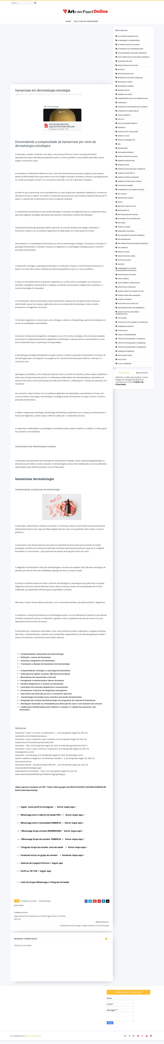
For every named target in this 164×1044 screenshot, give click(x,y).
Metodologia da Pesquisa (127, 215)
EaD (118, 144)
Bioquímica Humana (125, 86)
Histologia (121, 194)
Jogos (119, 202)
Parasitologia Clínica (125, 256)
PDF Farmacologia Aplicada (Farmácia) (132, 243)
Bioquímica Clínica (124, 82)
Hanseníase (63, 95)
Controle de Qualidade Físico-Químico (132, 107)
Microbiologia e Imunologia (128, 219)
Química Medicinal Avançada (128, 295)
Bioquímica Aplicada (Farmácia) (129, 78)
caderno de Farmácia (125, 351)
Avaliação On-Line (124, 61)
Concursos (121, 103)
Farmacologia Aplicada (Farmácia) (130, 169)
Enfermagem (122, 148)
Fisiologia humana (124, 185)
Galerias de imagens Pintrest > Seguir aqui (43, 872)
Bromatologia (123, 90)
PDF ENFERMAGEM (123, 239)
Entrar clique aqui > (54, 824)
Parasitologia (122, 252)
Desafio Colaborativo (125, 140)
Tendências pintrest (125, 326)
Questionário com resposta (128, 283)
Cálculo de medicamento (126, 123)
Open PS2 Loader (123, 227)
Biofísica (120, 69)
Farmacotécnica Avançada (127, 177)
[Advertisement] (59, 55)
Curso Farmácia (123, 115)
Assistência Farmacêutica (127, 36)
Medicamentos (122, 210)
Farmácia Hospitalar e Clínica (129, 181)
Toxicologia (122, 330)
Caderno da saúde (26, 95)
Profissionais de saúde (126, 275)
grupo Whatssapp (124, 355)
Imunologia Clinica (124, 198)
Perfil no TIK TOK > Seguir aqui (37, 880)
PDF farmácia (122, 248)
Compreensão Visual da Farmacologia (132, 98)
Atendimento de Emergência (128, 40)
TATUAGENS (121, 318)
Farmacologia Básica (125, 173)
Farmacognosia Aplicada (127, 157)
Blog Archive (141, 373)
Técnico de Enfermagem (126, 335)
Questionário (122, 279)
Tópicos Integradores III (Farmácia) (131, 347)
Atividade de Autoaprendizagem (129, 49)
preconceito (78, 95)
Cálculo (120, 119)
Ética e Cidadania (123, 364)
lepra (71, 95)
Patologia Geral (123, 260)
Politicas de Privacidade (86, 21)
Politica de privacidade (123, 373)
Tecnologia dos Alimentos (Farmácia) (132, 322)
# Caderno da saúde (30, 910)
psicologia (121, 359)
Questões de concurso (126, 287)
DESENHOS (120, 127)
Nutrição (120, 223)
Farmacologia (122, 165)
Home (68, 21)
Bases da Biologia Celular (127, 65)
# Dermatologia (45, 910)
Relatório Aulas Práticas (127, 304)
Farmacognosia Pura (125, 161)
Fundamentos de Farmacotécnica (130, 190)
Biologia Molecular (125, 74)
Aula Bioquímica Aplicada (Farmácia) (131, 53)
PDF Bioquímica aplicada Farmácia (130, 235)
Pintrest (120, 264)
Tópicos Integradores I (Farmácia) (130, 339)
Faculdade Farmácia (125, 152)
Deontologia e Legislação (127, 132)
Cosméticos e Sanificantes (127, 111)
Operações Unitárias (125, 231)
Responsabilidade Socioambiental (130, 308)
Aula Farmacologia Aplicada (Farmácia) (132, 57)
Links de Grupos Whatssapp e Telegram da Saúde (46, 891)
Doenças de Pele (51, 95)
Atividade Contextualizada (128, 45)
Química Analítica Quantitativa (130, 291)
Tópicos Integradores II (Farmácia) (131, 343)
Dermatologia (39, 95)
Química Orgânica (124, 299)
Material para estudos (126, 206)
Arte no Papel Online (34, 1040)
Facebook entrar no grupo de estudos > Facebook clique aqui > (54, 864)
